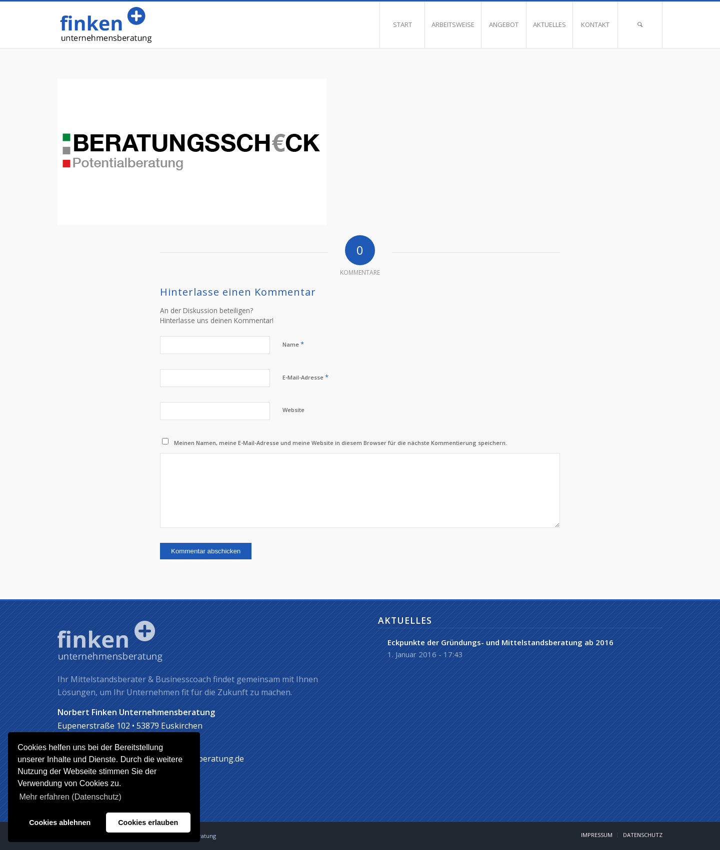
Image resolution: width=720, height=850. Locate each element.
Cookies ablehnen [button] (59, 823)
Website (293, 410)
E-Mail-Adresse (305, 377)
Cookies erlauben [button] (148, 823)
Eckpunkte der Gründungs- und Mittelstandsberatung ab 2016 (501, 642)
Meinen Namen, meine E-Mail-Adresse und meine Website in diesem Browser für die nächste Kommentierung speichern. (340, 442)
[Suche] (640, 24)
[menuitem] (402, 24)
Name (293, 344)
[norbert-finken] (132, 24)
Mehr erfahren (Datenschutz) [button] (70, 797)
